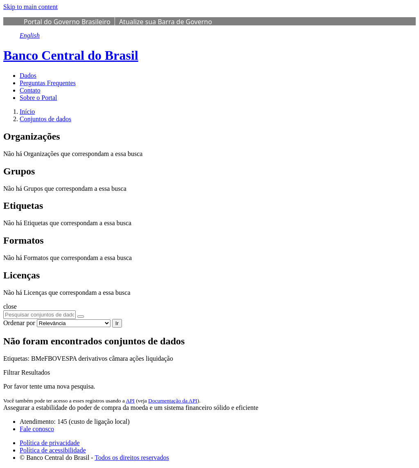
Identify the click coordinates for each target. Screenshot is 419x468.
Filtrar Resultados (26, 372)
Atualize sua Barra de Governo (165, 21)
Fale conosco (37, 428)
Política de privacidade (50, 442)
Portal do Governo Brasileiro (67, 21)
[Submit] (80, 316)
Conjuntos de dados (45, 118)
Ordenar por (19, 322)
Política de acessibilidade (53, 450)
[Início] (27, 111)
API (130, 401)
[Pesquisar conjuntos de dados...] (39, 314)
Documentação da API (172, 401)
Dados (28, 75)
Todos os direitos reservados (132, 457)
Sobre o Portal (38, 97)
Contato (30, 90)
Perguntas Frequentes (48, 82)
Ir (117, 323)
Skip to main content (30, 6)
